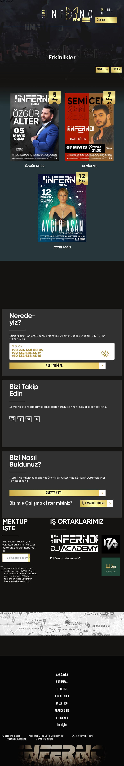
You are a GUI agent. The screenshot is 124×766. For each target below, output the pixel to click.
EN (108, 10)
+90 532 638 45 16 (26, 435)
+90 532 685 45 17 (26, 432)
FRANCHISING (62, 761)
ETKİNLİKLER (62, 747)
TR (102, 10)
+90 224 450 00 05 (27, 429)
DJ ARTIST (62, 739)
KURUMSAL (62, 732)
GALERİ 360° (62, 754)
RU (102, 13)
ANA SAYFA (62, 725)
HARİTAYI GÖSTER (62, 632)
